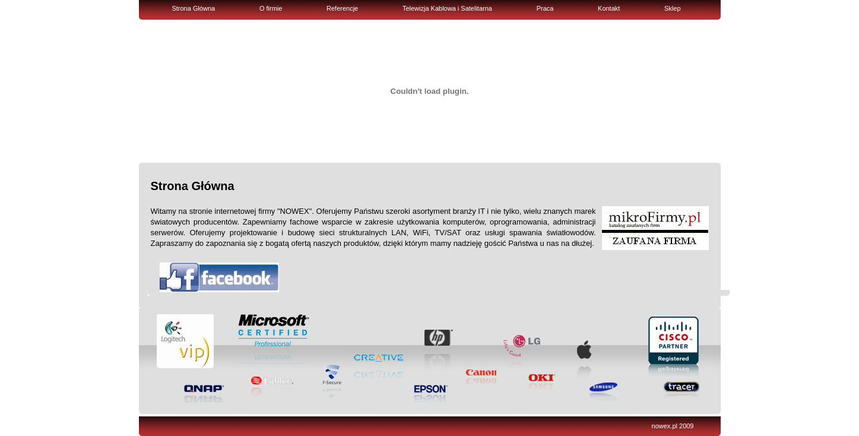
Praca (545, 8)
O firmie (271, 8)
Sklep (672, 8)
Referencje (342, 8)
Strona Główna (193, 8)
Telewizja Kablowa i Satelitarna (447, 8)
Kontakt (609, 8)
